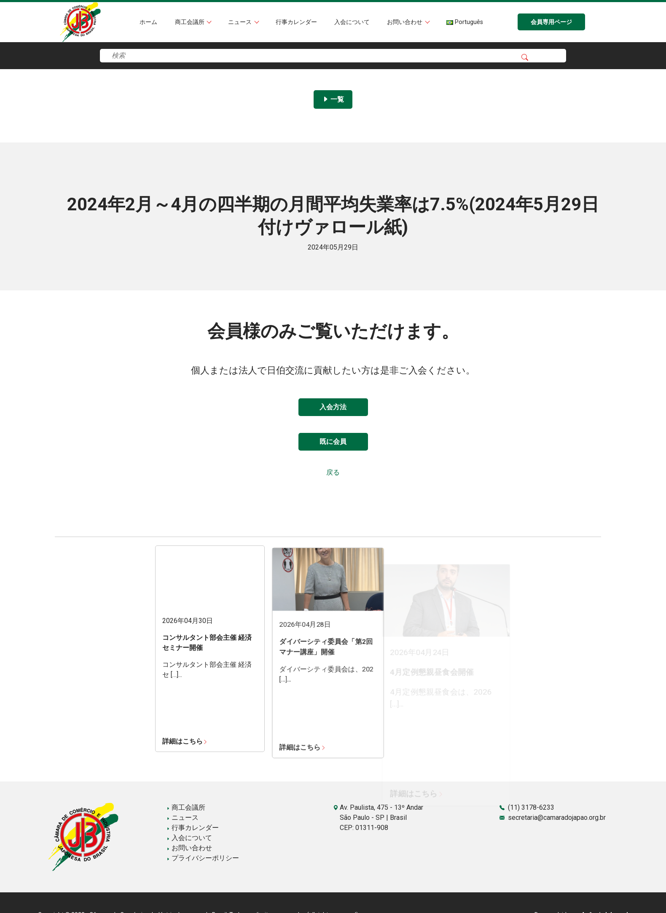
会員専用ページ (551, 22)
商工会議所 (190, 22)
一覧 (333, 99)
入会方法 (333, 407)
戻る (333, 472)
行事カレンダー (296, 22)
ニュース (240, 22)
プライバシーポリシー (202, 858)
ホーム (148, 22)
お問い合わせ (405, 22)
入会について (352, 22)
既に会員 (333, 442)
